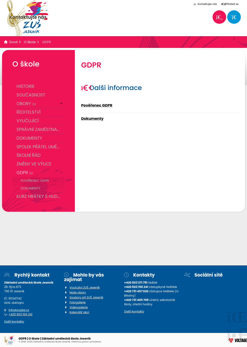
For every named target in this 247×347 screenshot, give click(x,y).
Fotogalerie (77, 302)
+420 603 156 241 (20, 314)
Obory (26, 104)
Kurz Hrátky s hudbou (40, 196)
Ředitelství (28, 112)
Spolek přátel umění (38, 147)
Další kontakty (14, 322)
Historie (25, 86)
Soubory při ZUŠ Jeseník (86, 297)
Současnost (30, 95)
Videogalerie (78, 307)
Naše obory (77, 292)
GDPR (24, 173)
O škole (30, 42)
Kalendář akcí (79, 312)
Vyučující (27, 121)
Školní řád (28, 155)
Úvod (13, 42)
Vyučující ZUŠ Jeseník (84, 287)
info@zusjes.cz (18, 310)
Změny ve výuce (33, 164)
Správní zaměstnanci (40, 129)
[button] (230, 4)
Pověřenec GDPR (35, 180)
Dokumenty (29, 138)
